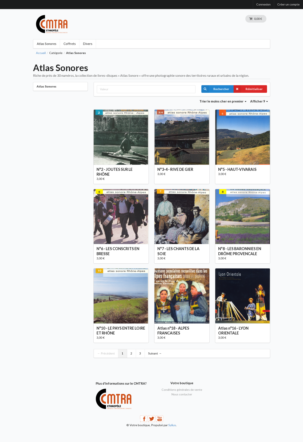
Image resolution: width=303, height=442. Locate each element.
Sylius (172, 425)
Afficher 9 (259, 101)
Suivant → (155, 353)
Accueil (41, 52)
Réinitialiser (248, 89)
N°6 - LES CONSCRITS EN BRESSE (118, 251)
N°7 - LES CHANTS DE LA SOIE (178, 251)
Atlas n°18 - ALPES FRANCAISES (173, 330)
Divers (87, 44)
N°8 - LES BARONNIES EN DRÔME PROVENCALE (239, 251)
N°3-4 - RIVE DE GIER (175, 169)
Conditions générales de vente (182, 389)
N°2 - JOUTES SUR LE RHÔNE (115, 172)
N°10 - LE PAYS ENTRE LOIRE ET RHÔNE (121, 330)
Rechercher (215, 89)
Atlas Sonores (46, 44)
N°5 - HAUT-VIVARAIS (237, 169)
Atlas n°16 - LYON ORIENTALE (233, 330)
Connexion (263, 4)
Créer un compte (288, 4)
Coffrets (70, 44)
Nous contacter (181, 394)
